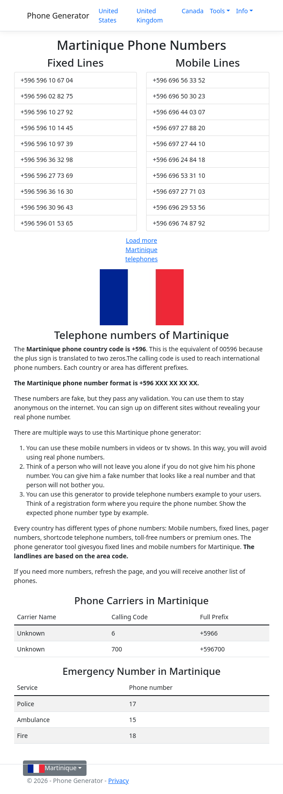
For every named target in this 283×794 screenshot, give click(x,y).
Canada (192, 11)
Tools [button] (217, 11)
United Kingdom (149, 15)
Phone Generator (58, 15)
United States (108, 15)
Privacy (118, 780)
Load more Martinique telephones (141, 249)
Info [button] (242, 11)
